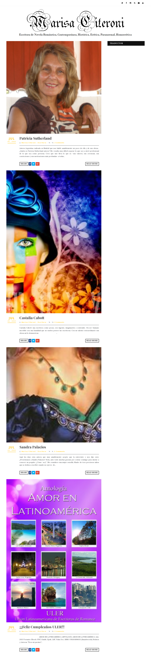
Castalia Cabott (32, 313)
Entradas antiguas (90, 650)
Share (24, 162)
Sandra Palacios (33, 440)
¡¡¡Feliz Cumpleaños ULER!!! (42, 618)
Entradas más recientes (18, 650)
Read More (90, 162)
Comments (59, 141)
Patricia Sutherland (36, 136)
